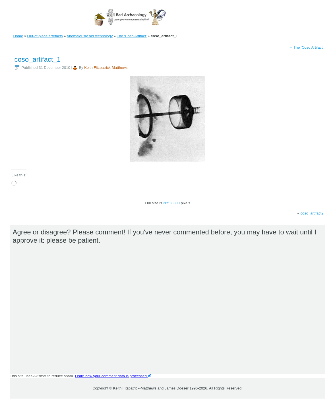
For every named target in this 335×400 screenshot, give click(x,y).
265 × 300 (171, 203)
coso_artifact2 (312, 213)
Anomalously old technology (90, 36)
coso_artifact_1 (37, 59)
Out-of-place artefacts (45, 36)
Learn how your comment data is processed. (111, 376)
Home (18, 36)
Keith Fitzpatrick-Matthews (105, 67)
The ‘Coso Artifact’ (131, 36)
